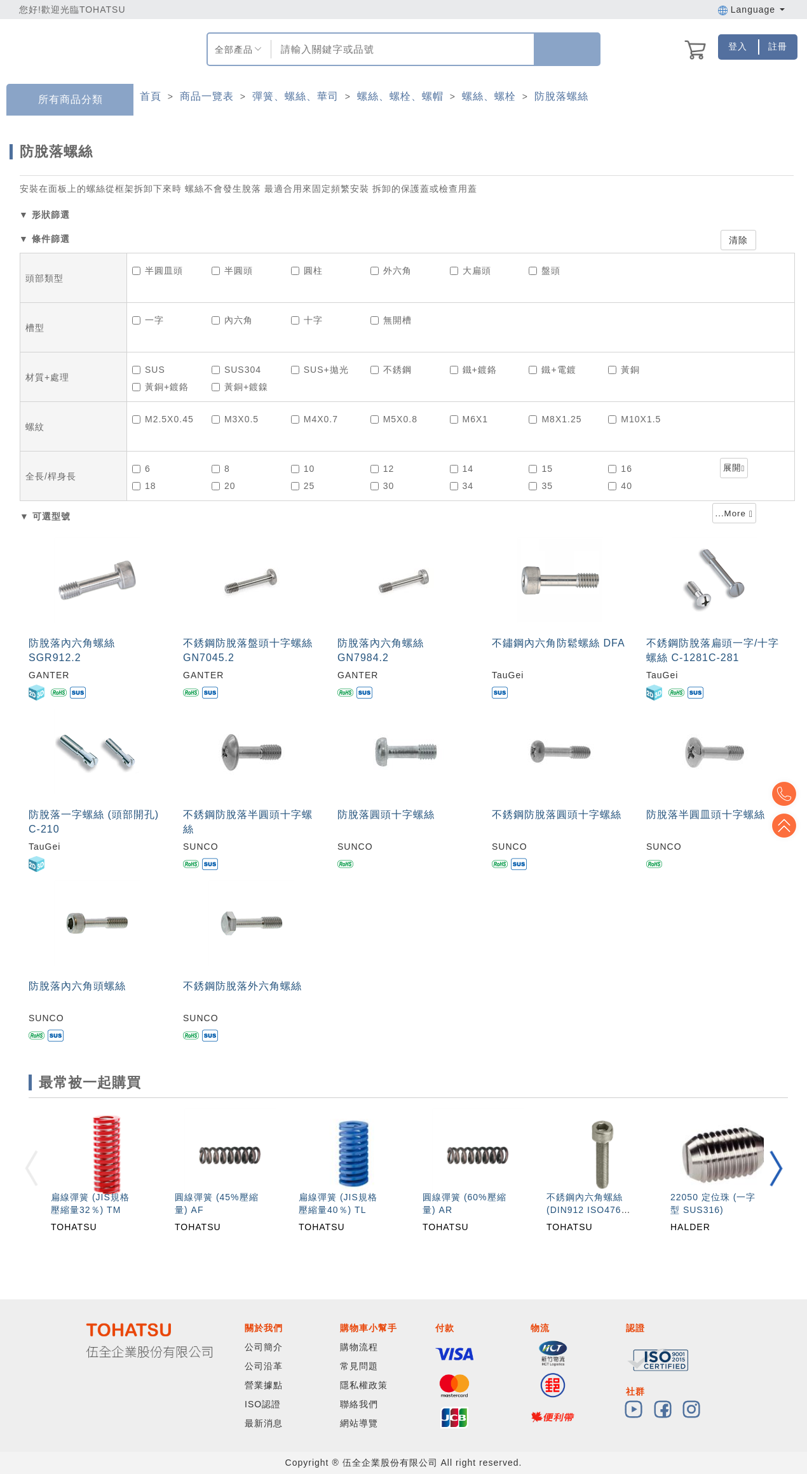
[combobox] (401, 49)
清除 (738, 240)
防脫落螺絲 (561, 96)
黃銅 (624, 370)
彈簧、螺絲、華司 (295, 96)
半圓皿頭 (157, 270)
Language (751, 9)
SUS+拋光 (320, 370)
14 (462, 469)
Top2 (788, 794)
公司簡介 (264, 1347)
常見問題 (359, 1366)
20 (224, 486)
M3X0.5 (235, 419)
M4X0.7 (314, 419)
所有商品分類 (61, 100)
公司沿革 (264, 1366)
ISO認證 (263, 1404)
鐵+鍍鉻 (473, 370)
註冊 (777, 46)
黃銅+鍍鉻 (160, 387)
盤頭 (544, 270)
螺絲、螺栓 (489, 96)
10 (303, 469)
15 (541, 469)
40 (620, 486)
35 (541, 486)
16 (620, 469)
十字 (307, 320)
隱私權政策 (364, 1385)
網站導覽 (359, 1423)
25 (303, 486)
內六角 (232, 320)
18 (144, 486)
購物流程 (359, 1347)
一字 (148, 320)
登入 (737, 46)
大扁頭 (470, 270)
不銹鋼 (391, 370)
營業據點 (264, 1385)
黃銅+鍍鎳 (240, 387)
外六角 (391, 270)
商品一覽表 (207, 96)
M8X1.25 (555, 419)
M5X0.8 (393, 419)
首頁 (150, 96)
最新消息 (264, 1423)
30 (382, 486)
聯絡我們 (359, 1404)
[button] (776, 1168)
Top (788, 825)
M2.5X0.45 (163, 419)
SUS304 (236, 370)
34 (462, 486)
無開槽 (391, 320)
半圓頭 (232, 270)
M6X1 (469, 419)
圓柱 (307, 270)
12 (382, 469)
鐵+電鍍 (552, 370)
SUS (148, 370)
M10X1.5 (634, 419)
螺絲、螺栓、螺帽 (400, 96)
